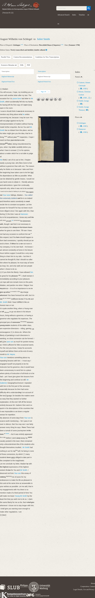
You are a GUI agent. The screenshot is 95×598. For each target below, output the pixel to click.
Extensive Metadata (9, 65)
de (88, 15)
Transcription (5, 71)
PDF (28, 65)
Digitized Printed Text (8, 82)
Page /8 (43, 92)
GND (22, 44)
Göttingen (82, 123)
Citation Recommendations (23, 57)
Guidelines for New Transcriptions (47, 57)
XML (22, 65)
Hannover (82, 129)
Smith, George (84, 101)
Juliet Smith (43, 39)
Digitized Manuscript (8, 76)
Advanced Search (63, 15)
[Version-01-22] (7, 13)
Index (74, 15)
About (93, 583)
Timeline (82, 15)
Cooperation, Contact (87, 586)
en (58, 24)
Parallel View (5, 57)
